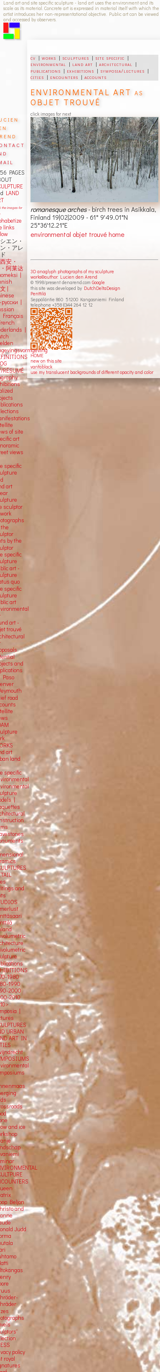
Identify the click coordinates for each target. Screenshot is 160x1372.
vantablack (41, 366)
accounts (95, 77)
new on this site (46, 361)
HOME (36, 355)
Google (98, 282)
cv (33, 57)
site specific (109, 57)
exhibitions (80, 70)
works (49, 57)
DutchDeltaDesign (102, 288)
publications (45, 70)
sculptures (75, 57)
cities (37, 77)
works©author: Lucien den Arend (63, 277)
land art (82, 64)
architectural (115, 64)
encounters (64, 77)
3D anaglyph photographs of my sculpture (72, 271)
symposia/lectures (122, 70)
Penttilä (38, 293)
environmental (48, 64)
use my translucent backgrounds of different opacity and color (91, 372)
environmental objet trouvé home (77, 234)
